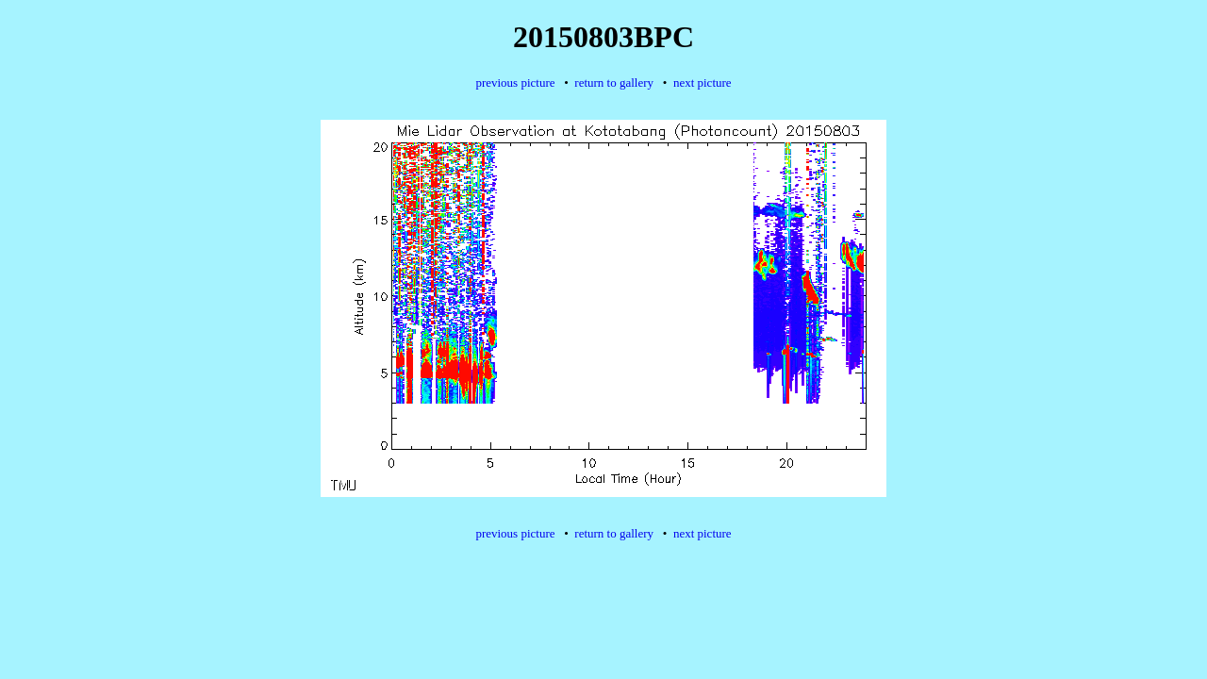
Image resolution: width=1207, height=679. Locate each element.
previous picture (514, 82)
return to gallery (613, 82)
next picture (702, 82)
